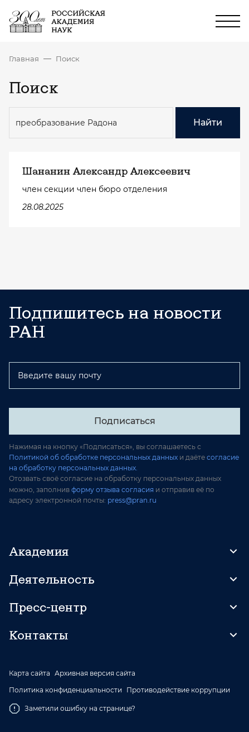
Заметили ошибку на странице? (72, 708)
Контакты (38, 635)
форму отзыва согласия (112, 489)
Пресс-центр (48, 607)
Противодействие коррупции (178, 690)
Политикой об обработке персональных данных (93, 457)
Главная (24, 58)
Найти (207, 122)
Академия (39, 551)
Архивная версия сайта (95, 673)
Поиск (68, 58)
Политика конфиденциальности (65, 690)
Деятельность (52, 579)
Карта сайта (29, 673)
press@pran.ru (132, 500)
